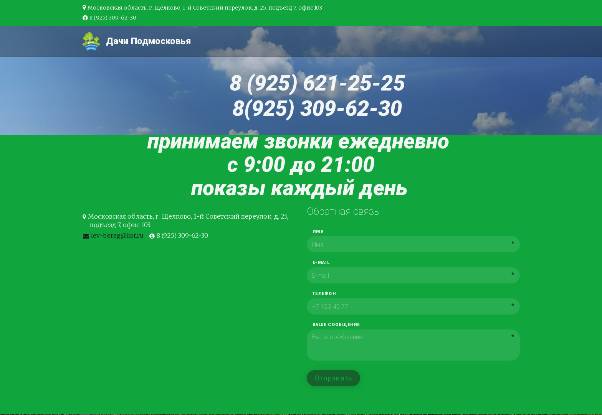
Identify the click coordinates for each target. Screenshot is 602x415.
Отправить (333, 378)
